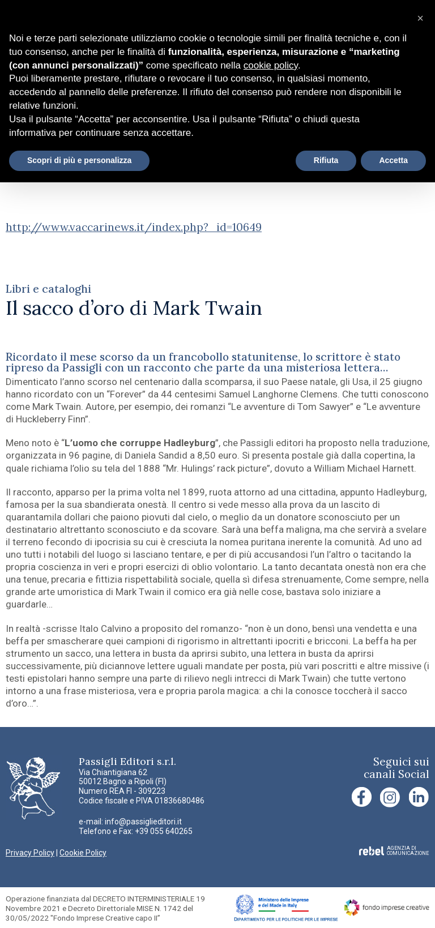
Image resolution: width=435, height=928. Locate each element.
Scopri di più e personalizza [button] (79, 160)
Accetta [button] (393, 160)
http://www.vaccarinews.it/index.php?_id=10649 (134, 227)
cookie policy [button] (271, 65)
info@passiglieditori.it (143, 821)
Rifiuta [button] (326, 160)
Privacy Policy (30, 852)
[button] (420, 18)
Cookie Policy (82, 852)
